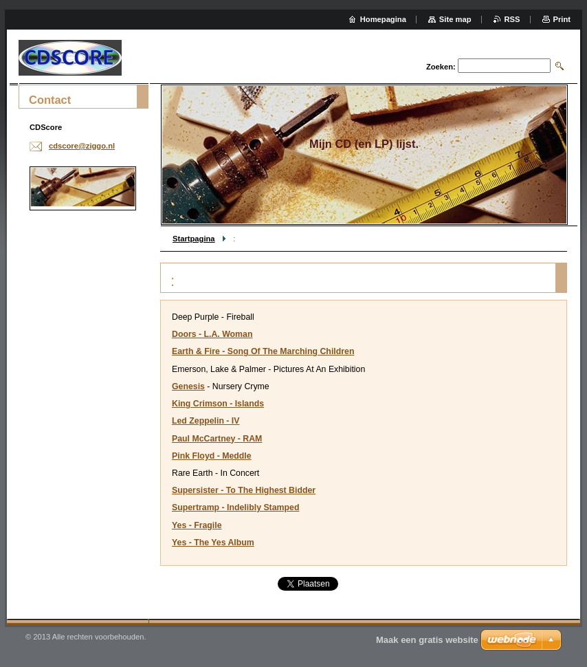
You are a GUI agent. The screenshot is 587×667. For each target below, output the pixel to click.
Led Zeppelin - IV (206, 421)
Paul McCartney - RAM (217, 439)
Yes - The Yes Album (213, 542)
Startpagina (194, 238)
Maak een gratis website (427, 640)
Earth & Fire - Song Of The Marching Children (263, 351)
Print (562, 19)
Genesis (188, 386)
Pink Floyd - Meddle (212, 456)
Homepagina (383, 19)
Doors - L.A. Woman (212, 334)
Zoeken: (441, 67)
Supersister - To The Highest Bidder (243, 490)
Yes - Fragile (197, 525)
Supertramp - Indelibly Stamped (235, 507)
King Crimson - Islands (218, 403)
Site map (455, 19)
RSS (512, 19)
